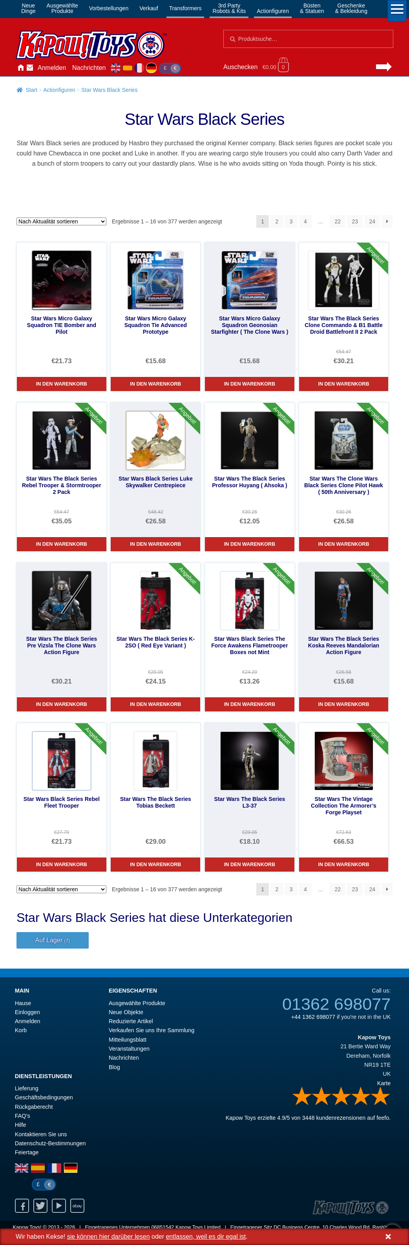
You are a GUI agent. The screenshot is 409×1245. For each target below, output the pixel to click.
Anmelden (52, 67)
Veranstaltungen (129, 1049)
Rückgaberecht (34, 1107)
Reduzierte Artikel (131, 1021)
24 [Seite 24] (372, 221)
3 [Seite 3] (291, 221)
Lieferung (26, 1088)
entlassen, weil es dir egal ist (206, 1236)
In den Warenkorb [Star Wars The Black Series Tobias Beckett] (155, 864)
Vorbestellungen (108, 8)
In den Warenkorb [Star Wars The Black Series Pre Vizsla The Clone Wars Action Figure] (61, 704)
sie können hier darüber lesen (108, 1236)
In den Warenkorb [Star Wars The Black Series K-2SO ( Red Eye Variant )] (155, 704)
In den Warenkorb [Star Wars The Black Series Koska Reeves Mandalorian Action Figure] (343, 704)
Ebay (77, 1206)
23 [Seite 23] (355, 221)
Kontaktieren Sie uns (30, 68)
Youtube (59, 1206)
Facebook (22, 1206)
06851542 (163, 1227)
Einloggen (27, 1012)
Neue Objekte (126, 1012)
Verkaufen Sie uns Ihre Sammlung (151, 1030)
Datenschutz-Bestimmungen (50, 1143)
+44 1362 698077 (313, 1017)
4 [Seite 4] (305, 221)
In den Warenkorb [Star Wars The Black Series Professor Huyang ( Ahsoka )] (249, 544)
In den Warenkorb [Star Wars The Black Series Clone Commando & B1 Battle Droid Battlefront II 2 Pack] (343, 384)
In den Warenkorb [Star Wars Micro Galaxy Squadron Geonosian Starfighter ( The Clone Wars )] (249, 384)
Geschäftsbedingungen (44, 1097)
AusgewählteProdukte (62, 8)
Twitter (40, 1206)
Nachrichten (89, 67)
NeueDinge (28, 8)
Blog (114, 1067)
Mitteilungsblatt (127, 1040)
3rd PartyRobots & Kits (229, 8)
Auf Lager (52, 940)
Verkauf (148, 8)
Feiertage (27, 1152)
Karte (384, 1083)
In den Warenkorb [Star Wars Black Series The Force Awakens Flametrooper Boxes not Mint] (249, 704)
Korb (21, 1030)
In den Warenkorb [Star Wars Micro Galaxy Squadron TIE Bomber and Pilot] (61, 384)
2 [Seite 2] (277, 221)
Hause (20, 68)
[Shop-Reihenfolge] (61, 221)
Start (31, 90)
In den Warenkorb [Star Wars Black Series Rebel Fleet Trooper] (61, 864)
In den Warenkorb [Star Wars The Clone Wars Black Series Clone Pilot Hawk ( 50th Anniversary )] (343, 544)
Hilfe (20, 1125)
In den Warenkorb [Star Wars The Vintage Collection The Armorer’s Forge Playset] (343, 864)
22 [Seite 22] (337, 221)
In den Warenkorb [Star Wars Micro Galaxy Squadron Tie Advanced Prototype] (155, 384)
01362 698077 (336, 1004)
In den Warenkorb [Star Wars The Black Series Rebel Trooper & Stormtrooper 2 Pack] (61, 544)
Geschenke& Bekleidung (351, 8)
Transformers (185, 8)
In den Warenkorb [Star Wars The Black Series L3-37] (249, 864)
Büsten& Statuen (312, 8)
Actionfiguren (273, 11)
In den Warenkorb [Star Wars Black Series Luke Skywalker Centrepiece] (155, 544)
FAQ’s (22, 1116)
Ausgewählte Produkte (137, 1003)
